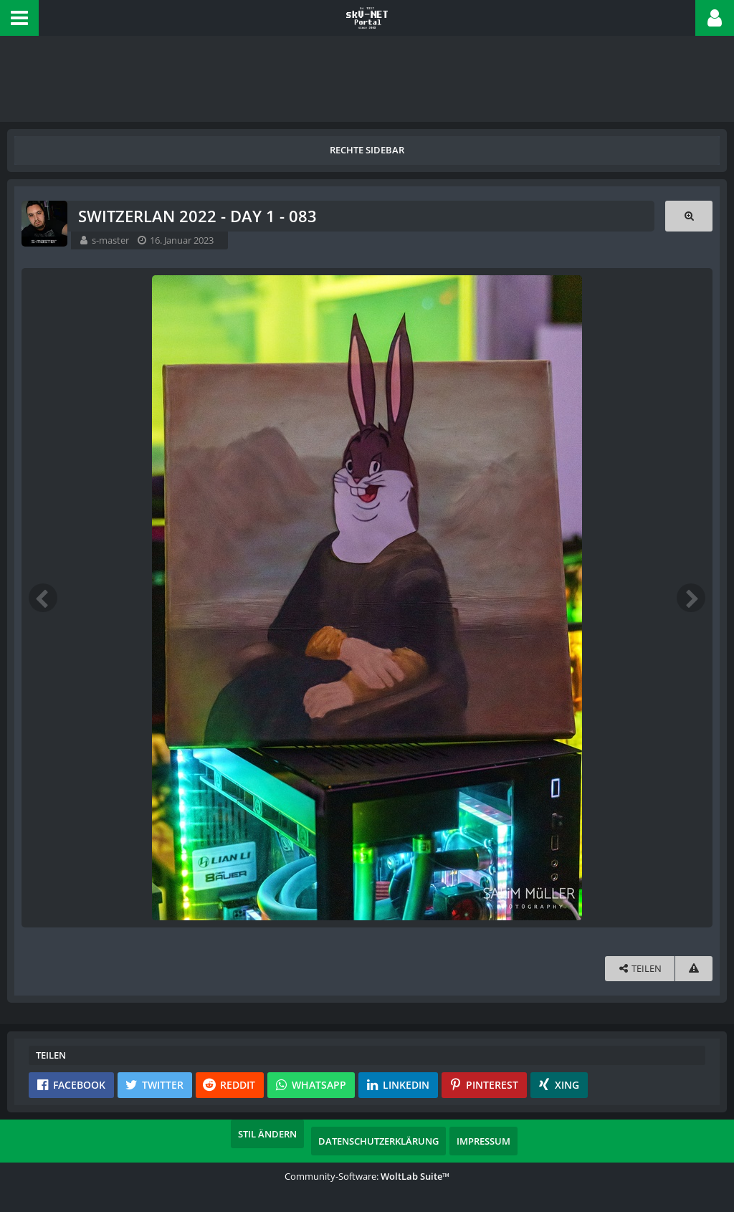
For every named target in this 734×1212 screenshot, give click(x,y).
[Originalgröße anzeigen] (688, 216)
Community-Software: (367, 1176)
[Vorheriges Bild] (43, 597)
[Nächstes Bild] (691, 597)
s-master (110, 240)
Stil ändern (267, 1133)
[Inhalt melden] (693, 968)
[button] (19, 18)
